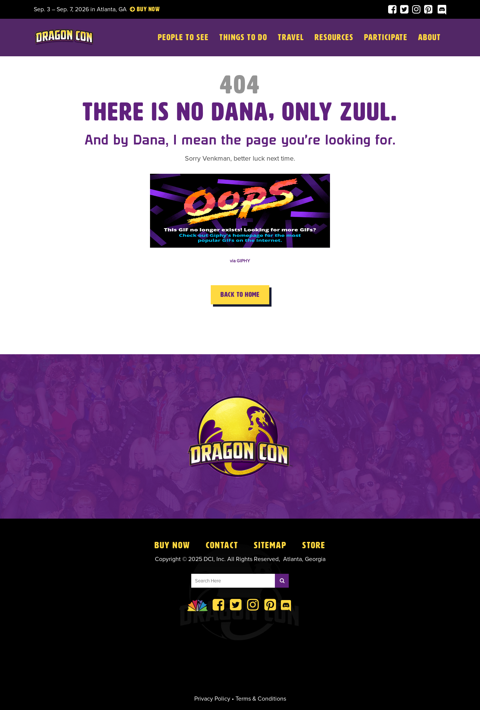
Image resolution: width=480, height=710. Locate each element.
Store (314, 545)
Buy (142, 9)
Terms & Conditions (261, 698)
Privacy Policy (212, 698)
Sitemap (270, 545)
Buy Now (172, 545)
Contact (222, 545)
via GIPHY (240, 260)
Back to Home (240, 294)
